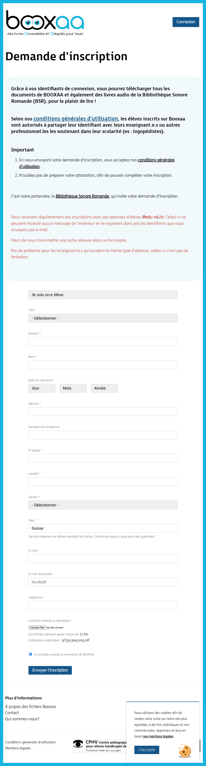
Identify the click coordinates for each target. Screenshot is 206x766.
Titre (32, 310)
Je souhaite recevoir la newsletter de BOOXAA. (64, 654)
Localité (34, 473)
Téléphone (36, 597)
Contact (12, 713)
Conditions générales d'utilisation (30, 742)
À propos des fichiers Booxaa (30, 706)
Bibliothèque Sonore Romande (82, 196)
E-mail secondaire (40, 574)
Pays (32, 520)
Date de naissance (41, 380)
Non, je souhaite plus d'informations (157, 742)
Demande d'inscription (66, 57)
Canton (34, 497)
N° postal (35, 450)
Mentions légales (18, 748)
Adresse (34, 403)
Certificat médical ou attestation (50, 620)
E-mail (33, 550)
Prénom (34, 333)
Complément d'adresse (43, 427)
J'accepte (146, 750)
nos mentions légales (158, 736)
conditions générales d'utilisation (75, 119)
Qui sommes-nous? (22, 719)
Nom (32, 357)
